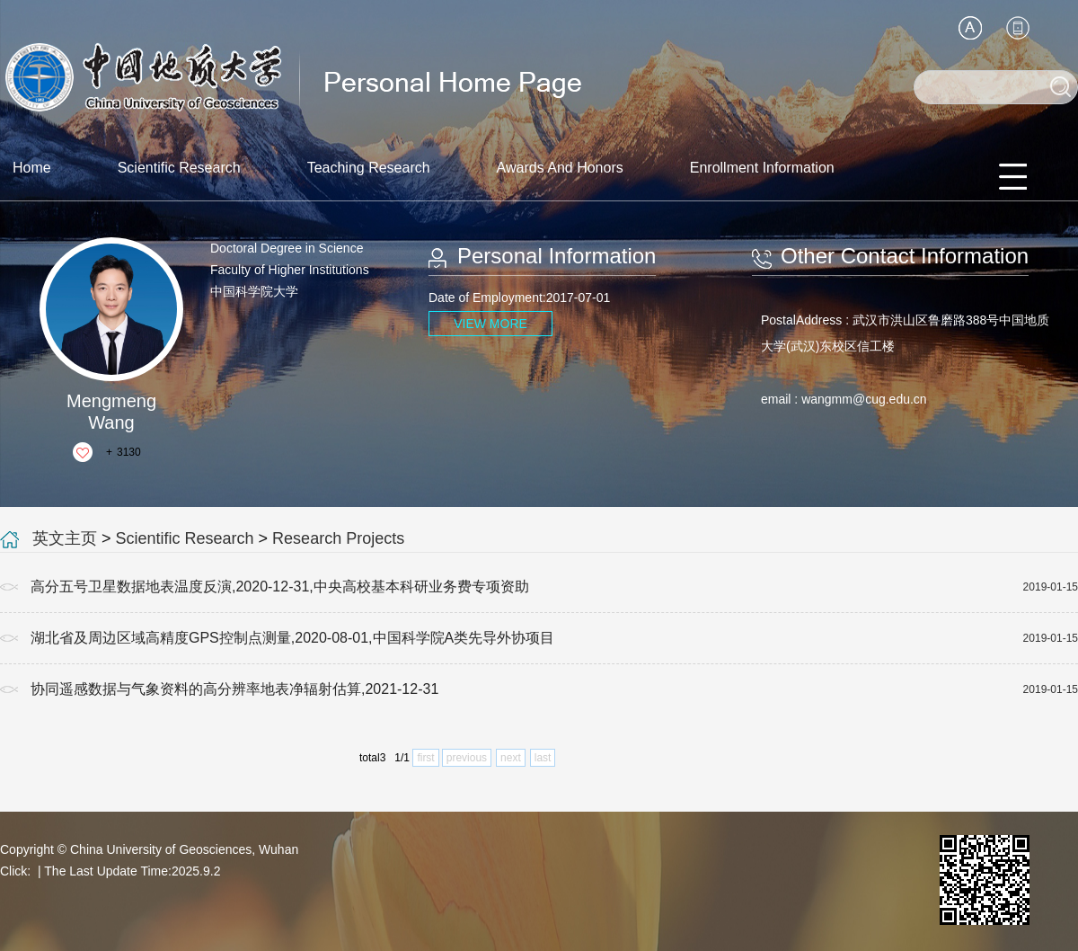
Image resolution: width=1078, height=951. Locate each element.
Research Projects (338, 538)
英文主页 (64, 538)
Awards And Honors (560, 167)
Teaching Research (368, 167)
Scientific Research (179, 167)
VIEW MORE (490, 323)
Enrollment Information (762, 167)
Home (32, 167)
